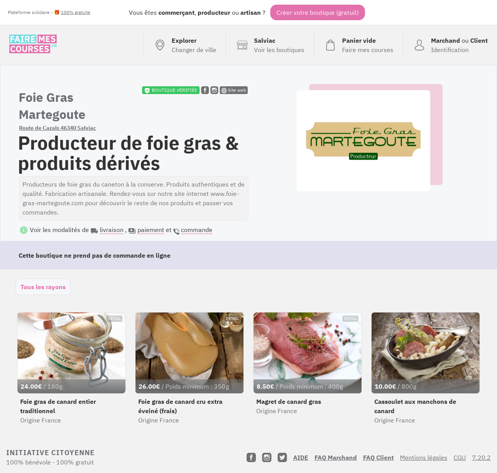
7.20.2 (481, 457)
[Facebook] (251, 457)
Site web (233, 90)
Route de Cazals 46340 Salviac (57, 127)
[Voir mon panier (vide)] (358, 45)
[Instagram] (266, 457)
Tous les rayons (43, 287)
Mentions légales (423, 457)
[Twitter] (282, 457)
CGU (460, 457)
